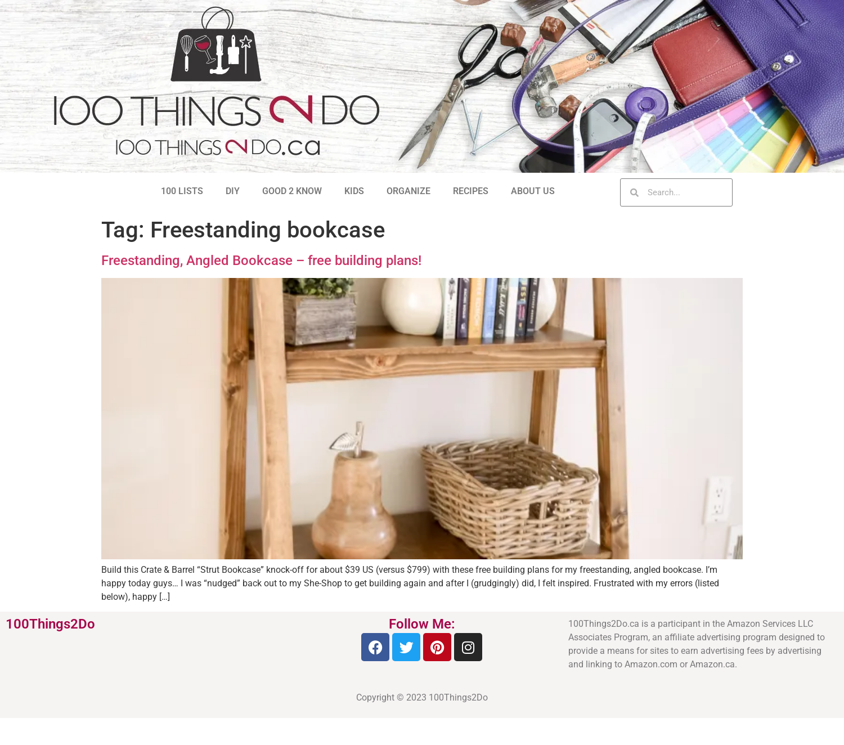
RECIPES (470, 191)
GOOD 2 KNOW (292, 191)
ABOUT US (533, 191)
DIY (233, 191)
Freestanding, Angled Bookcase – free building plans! (261, 260)
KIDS (354, 191)
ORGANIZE (408, 191)
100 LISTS (182, 191)
